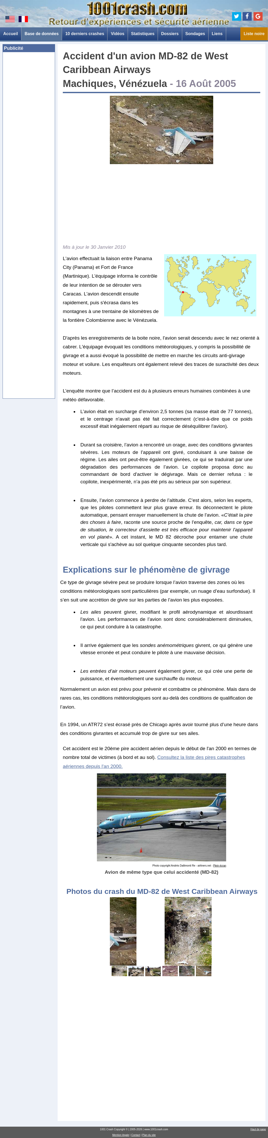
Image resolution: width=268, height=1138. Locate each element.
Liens (217, 33)
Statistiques (143, 33)
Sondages (195, 33)
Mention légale (120, 1135)
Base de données (42, 33)
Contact (135, 1135)
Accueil (10, 33)
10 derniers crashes (84, 33)
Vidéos (117, 33)
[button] (118, 931)
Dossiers (170, 33)
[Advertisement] (29, 135)
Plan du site (149, 1135)
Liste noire (254, 33)
